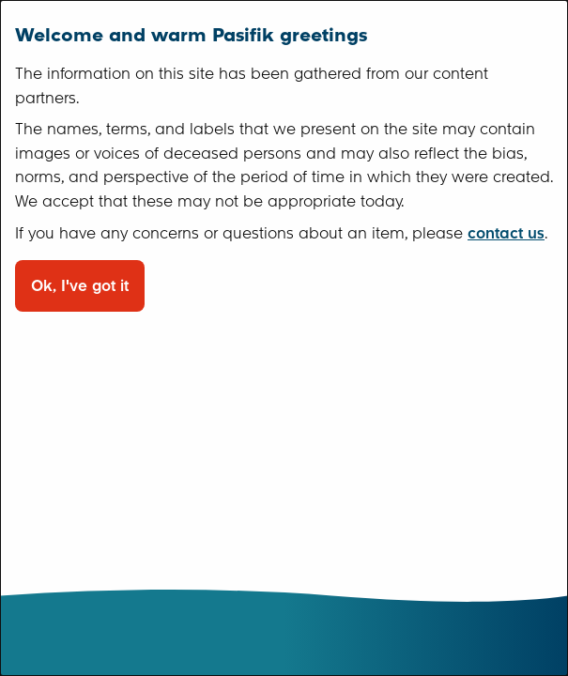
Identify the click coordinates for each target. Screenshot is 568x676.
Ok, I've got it (80, 286)
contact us (506, 233)
